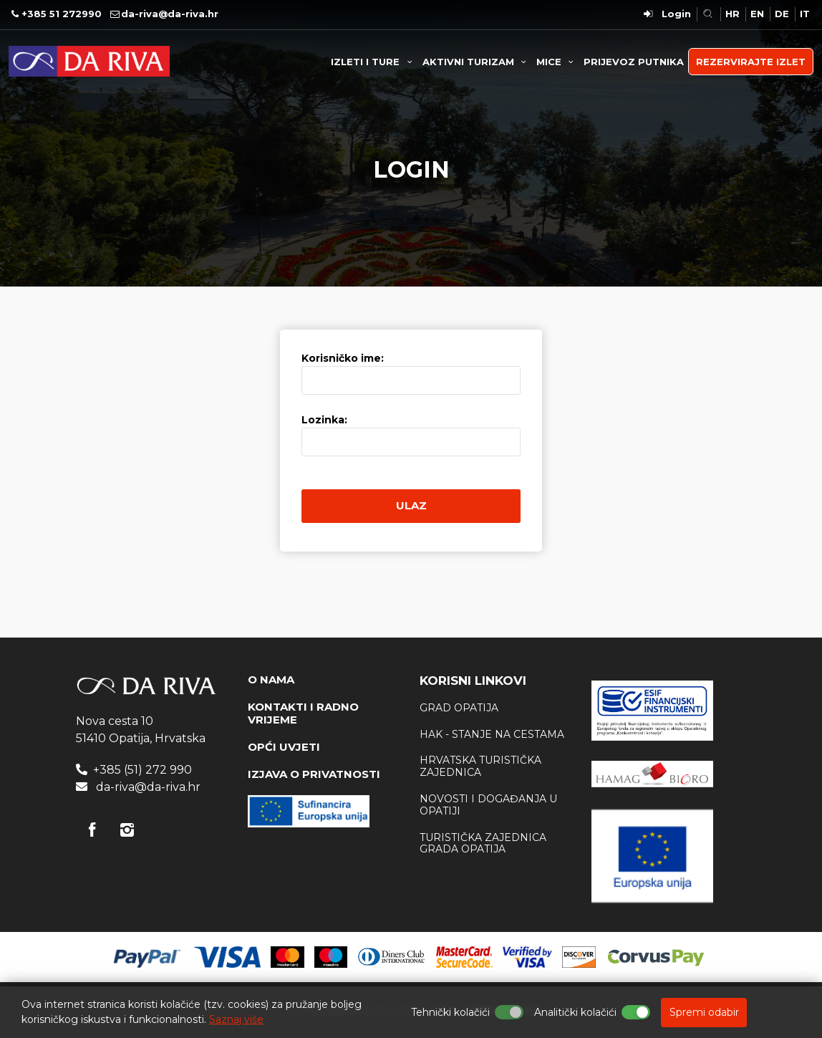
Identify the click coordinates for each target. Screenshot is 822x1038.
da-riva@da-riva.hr (169, 13)
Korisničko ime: (342, 358)
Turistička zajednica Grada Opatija (483, 843)
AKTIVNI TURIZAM (476, 61)
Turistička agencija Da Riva (89, 61)
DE (782, 13)
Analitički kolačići (575, 1012)
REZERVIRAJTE (751, 61)
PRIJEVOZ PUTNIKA (634, 61)
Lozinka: (324, 419)
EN (757, 13)
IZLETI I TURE (373, 61)
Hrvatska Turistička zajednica (480, 766)
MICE (556, 61)
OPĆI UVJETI (284, 747)
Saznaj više (236, 1019)
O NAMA (271, 679)
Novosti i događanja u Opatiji (488, 804)
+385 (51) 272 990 (142, 770)
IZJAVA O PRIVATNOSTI (314, 774)
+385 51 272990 (61, 13)
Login (676, 13)
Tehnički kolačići (450, 1012)
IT (805, 13)
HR (732, 13)
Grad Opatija (459, 707)
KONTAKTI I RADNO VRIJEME (303, 713)
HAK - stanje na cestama (492, 734)
